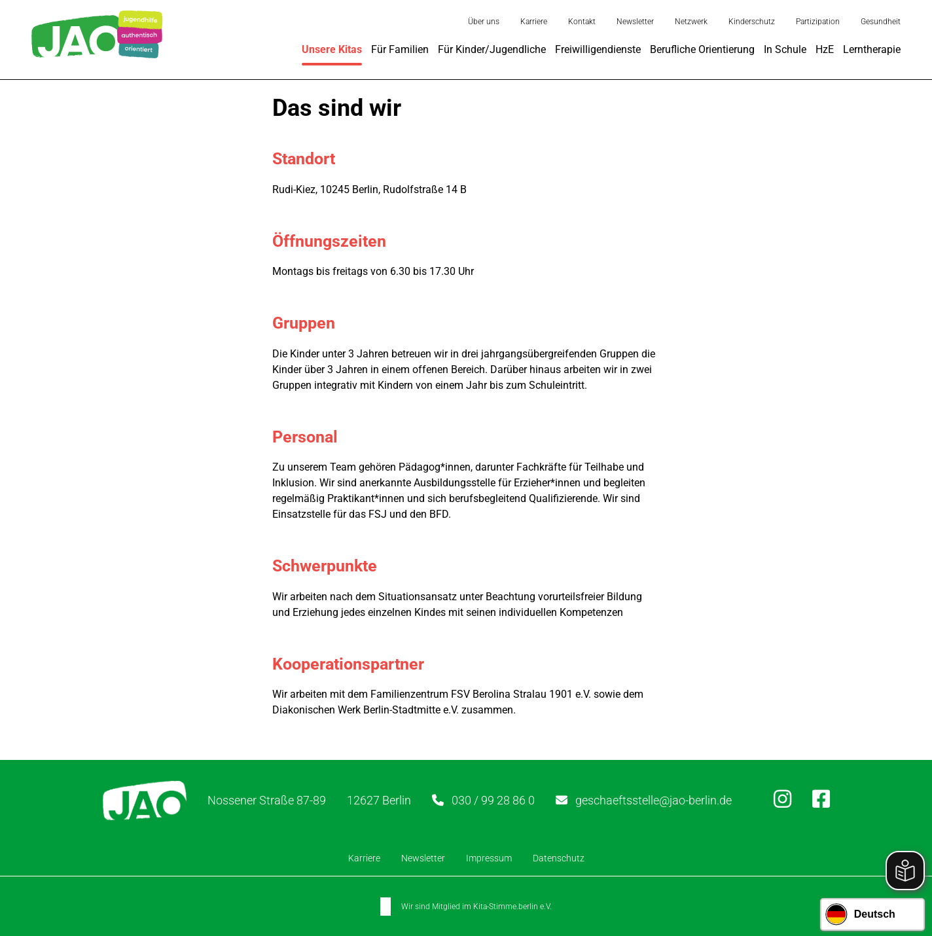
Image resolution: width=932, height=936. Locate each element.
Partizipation (818, 21)
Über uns (483, 21)
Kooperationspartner (348, 664)
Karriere (533, 21)
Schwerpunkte (324, 565)
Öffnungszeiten (329, 240)
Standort (303, 158)
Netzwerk (691, 21)
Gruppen (303, 323)
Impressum (489, 858)
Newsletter (635, 21)
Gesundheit (881, 21)
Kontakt (582, 21)
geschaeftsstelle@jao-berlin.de (653, 800)
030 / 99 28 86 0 (493, 800)
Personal (305, 436)
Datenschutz (558, 858)
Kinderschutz (751, 21)
